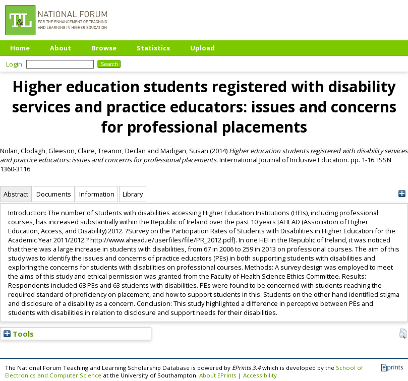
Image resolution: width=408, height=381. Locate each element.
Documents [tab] (53, 194)
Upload (202, 47)
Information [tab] (96, 194)
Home (20, 47)
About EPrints (218, 375)
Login (14, 64)
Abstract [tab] (16, 194)
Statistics (153, 47)
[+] (401, 194)
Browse (103, 47)
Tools (19, 334)
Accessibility (260, 375)
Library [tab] (133, 194)
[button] (402, 334)
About (60, 47)
